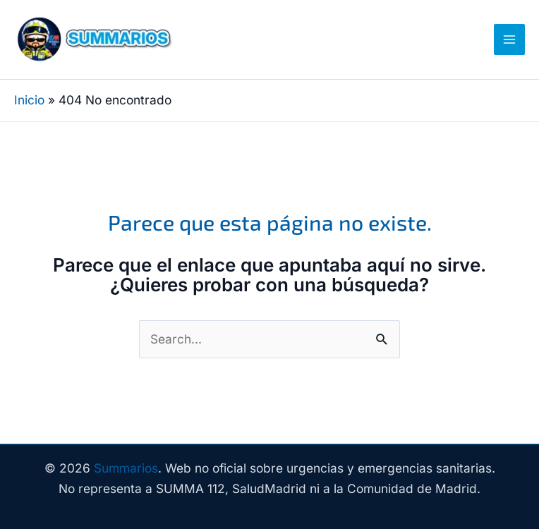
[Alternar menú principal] (509, 39)
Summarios (126, 468)
